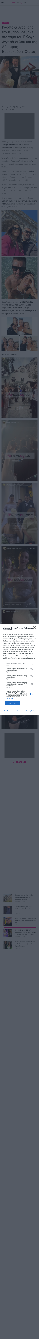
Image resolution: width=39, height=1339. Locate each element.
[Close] (35, 628)
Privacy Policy (30, 711)
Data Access (19, 711)
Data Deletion (8, 711)
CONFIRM (12, 703)
